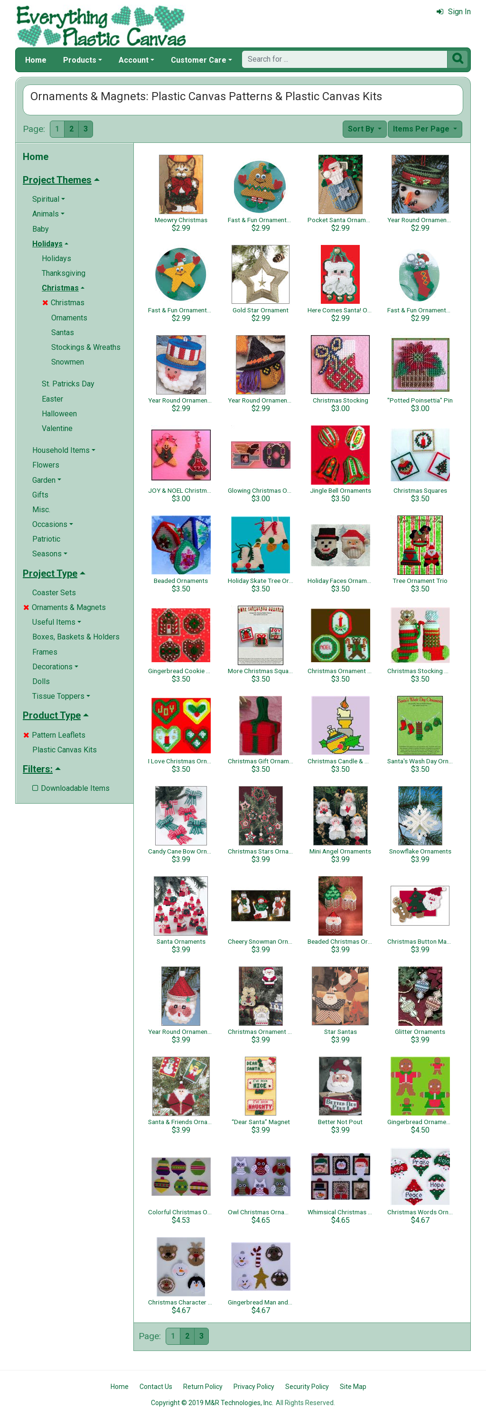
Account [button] (134, 60)
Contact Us (156, 1386)
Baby (40, 229)
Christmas (63, 302)
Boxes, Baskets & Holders (76, 636)
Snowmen (67, 361)
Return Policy (203, 1386)
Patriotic (46, 539)
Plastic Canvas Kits (64, 749)
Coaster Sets (54, 592)
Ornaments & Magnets (64, 607)
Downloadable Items (71, 788)
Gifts (40, 494)
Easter (52, 398)
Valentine (57, 428)
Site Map (353, 1386)
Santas (62, 332)
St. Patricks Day (68, 383)
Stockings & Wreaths (86, 347)
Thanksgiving (63, 273)
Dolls (41, 681)
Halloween (59, 413)
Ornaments (69, 317)
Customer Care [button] (198, 60)
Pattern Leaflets (54, 735)
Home (36, 60)
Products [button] (79, 60)
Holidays (56, 258)
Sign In (454, 11)
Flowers (45, 464)
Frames (44, 652)
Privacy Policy (254, 1386)
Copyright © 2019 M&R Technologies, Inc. (212, 1403)
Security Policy (307, 1386)
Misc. (41, 509)
